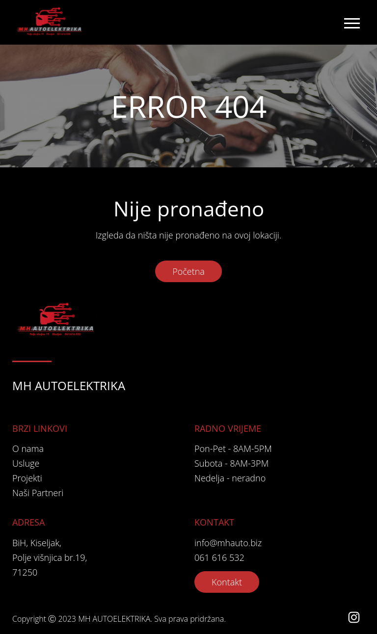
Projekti (27, 478)
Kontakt (227, 582)
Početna (188, 271)
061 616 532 (219, 557)
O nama (28, 448)
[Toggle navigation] (351, 22)
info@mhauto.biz (228, 543)
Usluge (25, 463)
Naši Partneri (37, 493)
